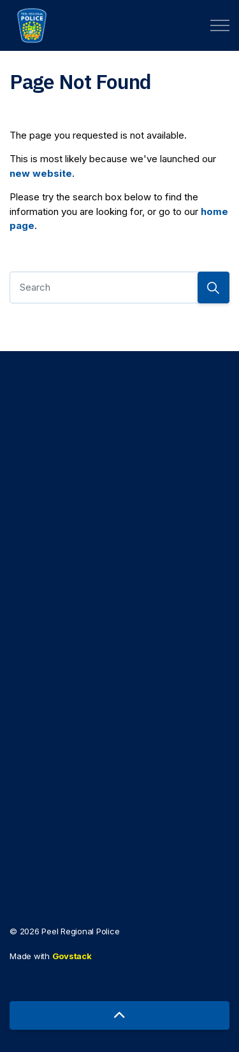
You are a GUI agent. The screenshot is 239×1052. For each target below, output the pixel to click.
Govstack (72, 956)
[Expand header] (220, 25)
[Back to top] (119, 1015)
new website (41, 173)
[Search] (119, 287)
